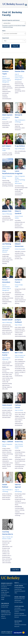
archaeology (17, 450)
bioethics (4, 154)
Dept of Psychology (20, 179)
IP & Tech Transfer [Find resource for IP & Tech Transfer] (18, 602)
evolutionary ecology (19, 85)
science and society (19, 412)
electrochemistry (5, 369)
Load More (15, 569)
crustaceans (4, 457)
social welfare (18, 220)
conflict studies (5, 127)
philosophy (17, 153)
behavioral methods (19, 227)
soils (3, 292)
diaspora (20, 334)
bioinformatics (18, 128)
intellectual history (19, 423)
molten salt (4, 362)
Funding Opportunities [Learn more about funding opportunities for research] (19, 587)
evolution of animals (6, 495)
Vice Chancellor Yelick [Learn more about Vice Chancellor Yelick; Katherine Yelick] (6, 612)
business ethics (5, 122)
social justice (8, 412)
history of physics (18, 419)
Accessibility (7, 633)
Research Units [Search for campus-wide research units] (4, 607)
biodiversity (10, 185)
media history (18, 256)
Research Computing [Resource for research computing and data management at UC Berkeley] (19, 613)
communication (5, 463)
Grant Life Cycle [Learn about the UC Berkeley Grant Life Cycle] (18, 589)
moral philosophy (21, 151)
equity (3, 412)
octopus (10, 459)
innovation (9, 258)
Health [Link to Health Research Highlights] (2, 599)
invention (4, 258)
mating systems (5, 461)
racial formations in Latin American (7, 548)
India (10, 415)
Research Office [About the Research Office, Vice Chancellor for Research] (5, 611)
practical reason (5, 220)
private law (8, 334)
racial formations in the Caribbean (5, 551)
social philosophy (6, 328)
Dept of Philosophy (20, 148)
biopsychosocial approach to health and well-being (20, 301)
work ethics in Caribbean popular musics (20, 332)
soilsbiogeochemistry (6, 301)
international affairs (6, 417)
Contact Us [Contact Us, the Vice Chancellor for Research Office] (3, 618)
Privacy (2, 633)
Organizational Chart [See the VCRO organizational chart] (6, 614)
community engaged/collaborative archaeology (19, 513)
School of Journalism (20, 249)
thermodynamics (5, 372)
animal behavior (18, 82)
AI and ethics (5, 153)
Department (5, 38)
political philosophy (6, 218)
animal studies (9, 88)
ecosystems (4, 303)
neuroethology (18, 91)
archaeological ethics (19, 466)
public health (9, 154)
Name (3, 30)
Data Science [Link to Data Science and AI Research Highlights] (4, 590)
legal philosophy (5, 326)
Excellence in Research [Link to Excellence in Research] (6, 585)
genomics (17, 124)
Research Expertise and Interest (11, 20)
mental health (18, 191)
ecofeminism (5, 97)
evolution (8, 448)
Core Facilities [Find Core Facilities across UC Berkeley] (17, 608)
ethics (16, 151)
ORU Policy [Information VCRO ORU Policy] (16, 623)
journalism (17, 258)
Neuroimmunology (19, 193)
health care (9, 410)
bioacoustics (17, 89)
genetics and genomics (7, 494)
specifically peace (6, 125)
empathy (10, 153)
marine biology (9, 454)
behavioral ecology (19, 83)
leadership (4, 263)
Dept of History (19, 410)
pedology (4, 298)
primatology (4, 185)
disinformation (5, 415)
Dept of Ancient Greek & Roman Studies (19, 446)
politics (3, 414)
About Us (3, 616)
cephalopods (5, 459)
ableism (4, 88)
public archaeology (19, 468)
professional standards (20, 255)
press (21, 258)
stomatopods (5, 455)
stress (22, 294)
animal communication (19, 87)
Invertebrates (5, 450)
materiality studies (19, 365)
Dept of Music (18, 325)
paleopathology (18, 506)
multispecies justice (6, 91)
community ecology (6, 182)
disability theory (21, 361)
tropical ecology (5, 180)
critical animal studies (19, 363)
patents (3, 259)
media (10, 414)
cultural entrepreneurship (20, 336)
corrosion (4, 371)
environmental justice (6, 98)
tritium (7, 365)
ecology (4, 448)
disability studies (5, 84)
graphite (9, 362)
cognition (21, 189)
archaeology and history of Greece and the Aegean (20, 453)
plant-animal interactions (7, 184)
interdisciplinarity (18, 425)
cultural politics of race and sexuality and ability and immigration (20, 368)
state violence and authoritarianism (5, 544)
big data (8, 259)
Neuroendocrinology (19, 185)
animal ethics (5, 89)
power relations (18, 327)
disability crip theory (6, 86)
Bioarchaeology (18, 494)
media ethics (17, 251)
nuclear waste (18, 421)
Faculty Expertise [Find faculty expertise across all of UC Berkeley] (5, 605)
